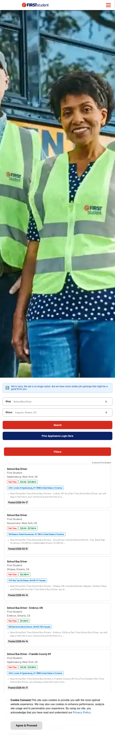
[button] (17, 468)
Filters (57, 451)
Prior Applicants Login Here (57, 435)
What (8, 401)
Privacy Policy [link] (82, 712)
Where (8, 412)
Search (58, 424)
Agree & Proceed (26, 725)
